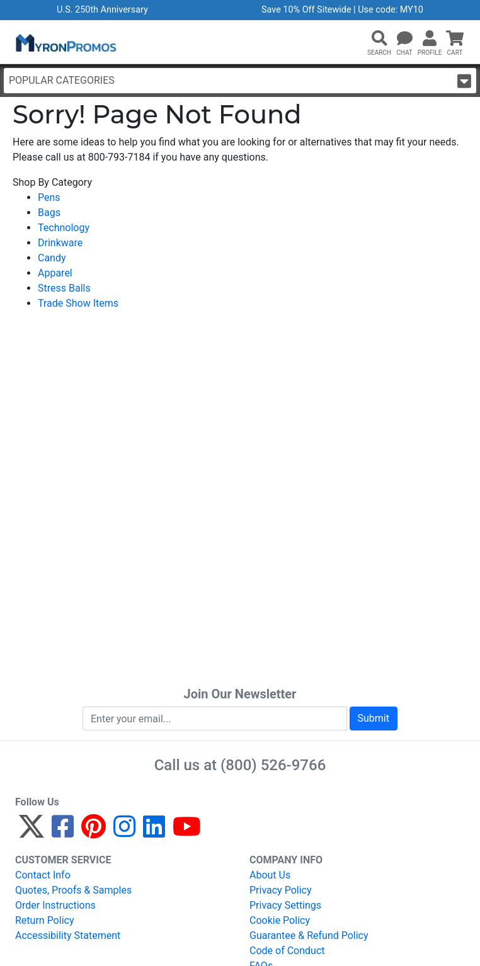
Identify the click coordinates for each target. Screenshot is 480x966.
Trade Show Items (78, 303)
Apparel (55, 273)
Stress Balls (64, 288)
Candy (52, 258)
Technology (63, 228)
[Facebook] (62, 832)
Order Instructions (55, 905)
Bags (49, 213)
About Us (269, 875)
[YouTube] (187, 832)
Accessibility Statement (67, 935)
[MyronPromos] (65, 42)
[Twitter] (31, 832)
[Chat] (404, 39)
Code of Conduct (287, 951)
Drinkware (60, 243)
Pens (49, 197)
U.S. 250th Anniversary (102, 9)
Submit (373, 718)
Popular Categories (240, 81)
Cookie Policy (279, 920)
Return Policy (44, 920)
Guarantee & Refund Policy (309, 935)
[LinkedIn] (154, 832)
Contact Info (43, 875)
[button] (379, 39)
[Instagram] (124, 832)
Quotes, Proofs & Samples (73, 890)
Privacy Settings (285, 905)
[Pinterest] (93, 832)
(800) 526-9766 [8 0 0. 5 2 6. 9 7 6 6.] (273, 765)
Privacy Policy (280, 890)
